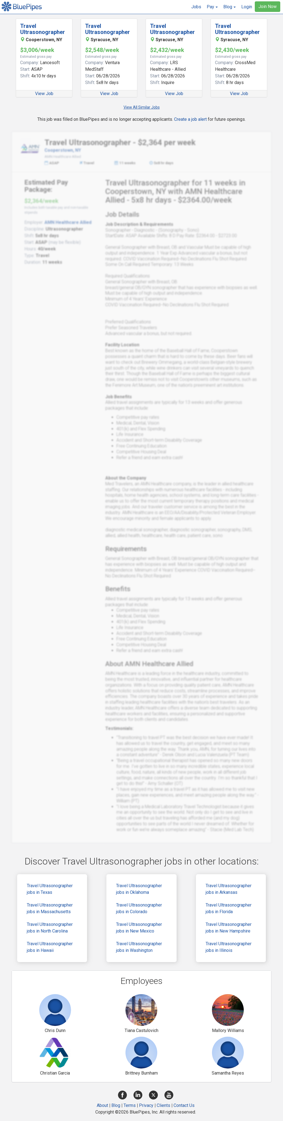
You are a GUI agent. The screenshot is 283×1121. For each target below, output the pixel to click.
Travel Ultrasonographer (42, 29)
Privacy (146, 1105)
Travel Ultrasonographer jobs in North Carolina (50, 928)
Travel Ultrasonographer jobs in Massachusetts (50, 908)
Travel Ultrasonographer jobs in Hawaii (50, 947)
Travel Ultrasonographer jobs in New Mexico (139, 928)
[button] (212, 7)
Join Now (267, 6)
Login (246, 6)
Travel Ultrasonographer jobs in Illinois (228, 947)
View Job (44, 93)
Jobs (196, 6)
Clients (163, 1105)
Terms (130, 1105)
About (102, 1105)
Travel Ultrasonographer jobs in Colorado (139, 908)
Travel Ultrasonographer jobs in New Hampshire (228, 928)
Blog (115, 1105)
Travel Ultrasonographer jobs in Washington (139, 947)
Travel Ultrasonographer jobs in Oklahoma (139, 889)
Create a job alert (190, 119)
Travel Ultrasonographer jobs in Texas (50, 889)
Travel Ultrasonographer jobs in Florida (228, 908)
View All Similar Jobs (142, 107)
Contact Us (184, 1105)
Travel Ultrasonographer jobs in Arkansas (228, 889)
